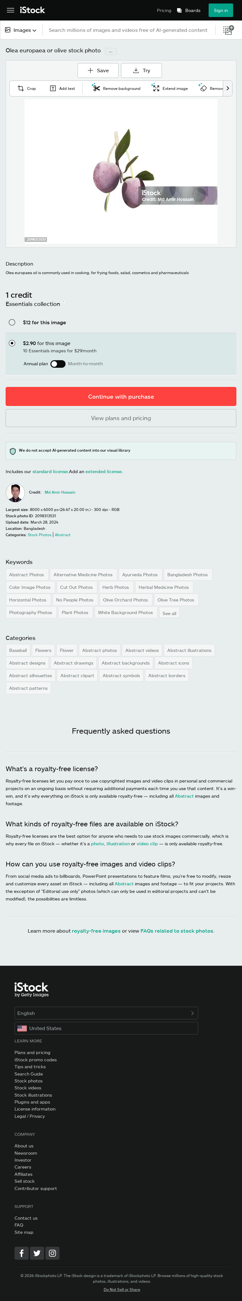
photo (97, 843)
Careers (22, 1166)
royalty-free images (96, 931)
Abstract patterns (28, 688)
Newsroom (25, 1153)
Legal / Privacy (29, 1116)
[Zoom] (121, 171)
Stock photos (28, 1080)
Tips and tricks (30, 1066)
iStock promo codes (35, 1059)
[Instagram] (52, 1253)
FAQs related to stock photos (177, 931)
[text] (129, 30)
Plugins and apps (32, 1102)
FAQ (18, 1225)
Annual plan (36, 363)
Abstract (184, 796)
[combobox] (21, 30)
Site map (23, 1232)
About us (23, 1145)
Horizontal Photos (28, 599)
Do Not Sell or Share (122, 1289)
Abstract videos (142, 650)
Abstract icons (173, 662)
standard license (50, 471)
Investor (23, 1160)
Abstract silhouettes (30, 675)
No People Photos (75, 599)
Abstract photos (99, 650)
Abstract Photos (27, 574)
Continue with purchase (121, 396)
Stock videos (27, 1087)
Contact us (25, 1218)
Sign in (221, 10)
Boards (192, 10)
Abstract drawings (73, 662)
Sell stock (24, 1181)
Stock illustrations (33, 1095)
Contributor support (35, 1188)
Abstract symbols (121, 675)
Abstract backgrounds (126, 662)
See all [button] (169, 613)
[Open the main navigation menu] (10, 10)
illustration (118, 843)
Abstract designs (27, 662)
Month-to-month (85, 363)
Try (141, 70)
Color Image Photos (30, 587)
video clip (147, 843)
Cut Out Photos (77, 587)
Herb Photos (116, 587)
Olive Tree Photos (176, 599)
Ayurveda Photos (140, 574)
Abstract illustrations (189, 650)
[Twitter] (37, 1253)
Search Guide (28, 1073)
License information (34, 1108)
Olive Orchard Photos (126, 599)
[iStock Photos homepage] (32, 10)
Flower (67, 650)
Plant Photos (75, 612)
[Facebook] (21, 1253)
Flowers (43, 650)
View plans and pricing (121, 417)
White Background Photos (126, 612)
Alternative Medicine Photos (84, 574)
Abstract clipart (77, 675)
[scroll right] (227, 88)
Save (100, 68)
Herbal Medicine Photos (164, 587)
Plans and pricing (32, 1052)
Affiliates (23, 1174)
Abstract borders (166, 675)
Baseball (18, 650)
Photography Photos (31, 612)
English (106, 1013)
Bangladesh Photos (188, 574)
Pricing (164, 10)
